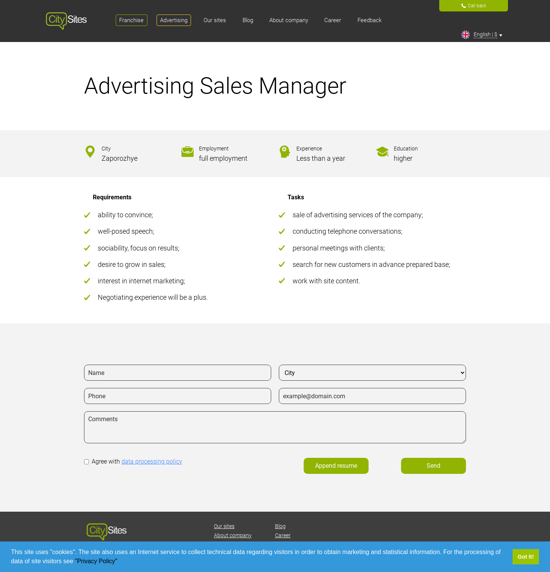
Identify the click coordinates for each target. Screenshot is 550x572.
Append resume (336, 465)
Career (283, 535)
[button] (120, 562)
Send (433, 465)
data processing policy (151, 461)
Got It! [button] (526, 557)
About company (233, 535)
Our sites (224, 526)
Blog (280, 526)
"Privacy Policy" (97, 561)
